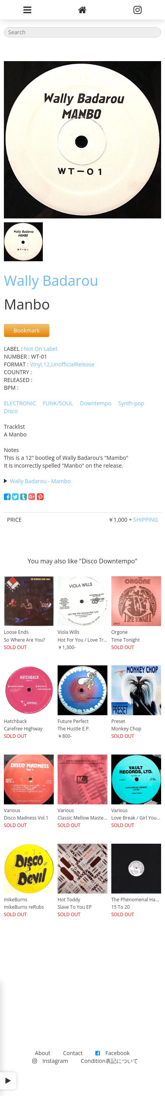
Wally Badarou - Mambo (40, 481)
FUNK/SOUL (58, 403)
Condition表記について (109, 1060)
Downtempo (95, 403)
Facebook (112, 1053)
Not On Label (40, 348)
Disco (11, 411)
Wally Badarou (51, 280)
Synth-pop (131, 403)
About (42, 1053)
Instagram (50, 1060)
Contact (72, 1053)
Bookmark (27, 330)
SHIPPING (145, 519)
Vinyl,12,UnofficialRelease (62, 364)
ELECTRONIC (20, 403)
